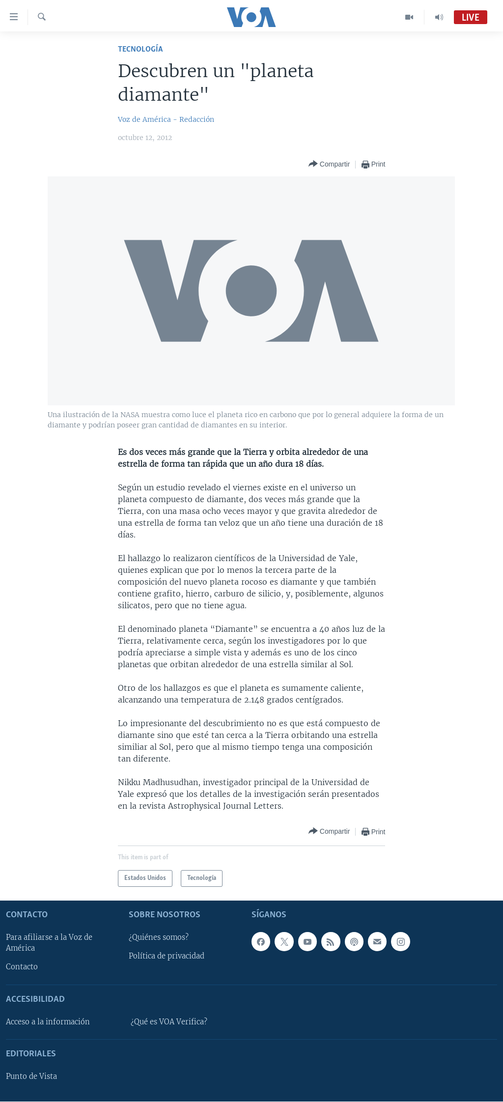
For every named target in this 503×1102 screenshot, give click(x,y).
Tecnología (140, 49)
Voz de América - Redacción (166, 119)
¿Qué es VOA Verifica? (169, 1021)
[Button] (329, 164)
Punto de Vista (31, 1076)
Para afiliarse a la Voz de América (49, 943)
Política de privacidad (166, 956)
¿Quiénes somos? (159, 937)
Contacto (22, 967)
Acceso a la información (48, 1021)
